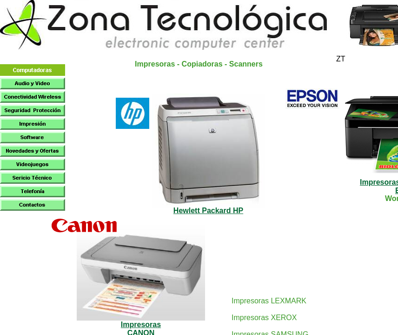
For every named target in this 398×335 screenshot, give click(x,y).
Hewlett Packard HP (208, 210)
